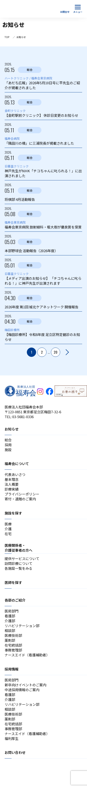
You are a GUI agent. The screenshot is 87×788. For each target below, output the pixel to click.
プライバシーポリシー (22, 494)
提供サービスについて (22, 558)
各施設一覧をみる (18, 568)
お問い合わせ (15, 752)
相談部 (10, 630)
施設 (8, 449)
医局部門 (12, 611)
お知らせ (12, 429)
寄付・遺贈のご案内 (20, 498)
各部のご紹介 (15, 600)
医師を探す (13, 582)
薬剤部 (10, 640)
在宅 (8, 533)
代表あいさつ (15, 474)
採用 (8, 444)
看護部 (10, 615)
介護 (8, 528)
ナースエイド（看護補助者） (27, 654)
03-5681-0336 (23, 416)
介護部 (10, 620)
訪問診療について (18, 563)
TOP (7, 37)
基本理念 (12, 479)
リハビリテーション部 (22, 625)
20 (55, 352)
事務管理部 (13, 650)
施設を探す (13, 513)
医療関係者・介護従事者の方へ (18, 548)
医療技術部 (13, 635)
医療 (8, 523)
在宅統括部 (13, 645)
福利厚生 (12, 738)
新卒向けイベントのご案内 (25, 684)
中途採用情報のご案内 (22, 689)
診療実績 (12, 489)
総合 (8, 439)
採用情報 (12, 669)
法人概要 (12, 484)
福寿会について (17, 463)
